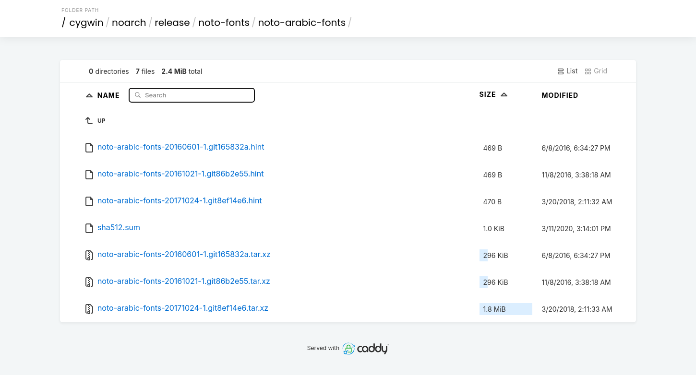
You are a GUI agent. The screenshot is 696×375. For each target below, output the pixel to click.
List (567, 71)
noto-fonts (224, 22)
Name (109, 95)
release (172, 22)
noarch (129, 22)
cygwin (87, 22)
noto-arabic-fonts (302, 22)
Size (495, 94)
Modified (560, 95)
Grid (595, 71)
